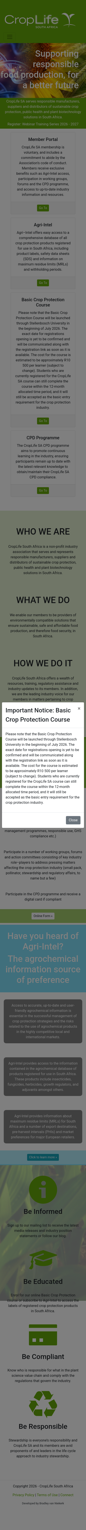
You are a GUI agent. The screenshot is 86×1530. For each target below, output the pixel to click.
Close (73, 820)
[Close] (79, 708)
